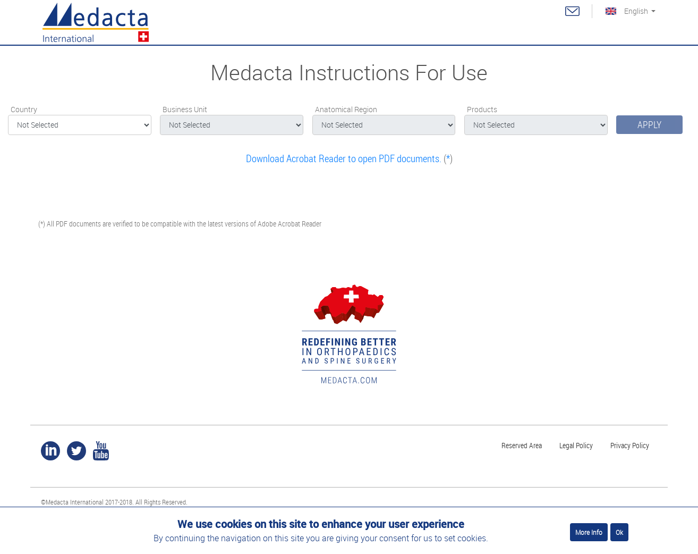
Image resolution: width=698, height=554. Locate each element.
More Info (588, 532)
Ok (619, 532)
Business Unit (185, 109)
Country (24, 109)
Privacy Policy (629, 445)
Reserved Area (521, 445)
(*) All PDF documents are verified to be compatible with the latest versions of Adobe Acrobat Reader (179, 224)
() (349, 158)
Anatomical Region (346, 109)
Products (482, 109)
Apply (649, 124)
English (636, 11)
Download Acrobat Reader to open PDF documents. (343, 158)
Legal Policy (576, 445)
